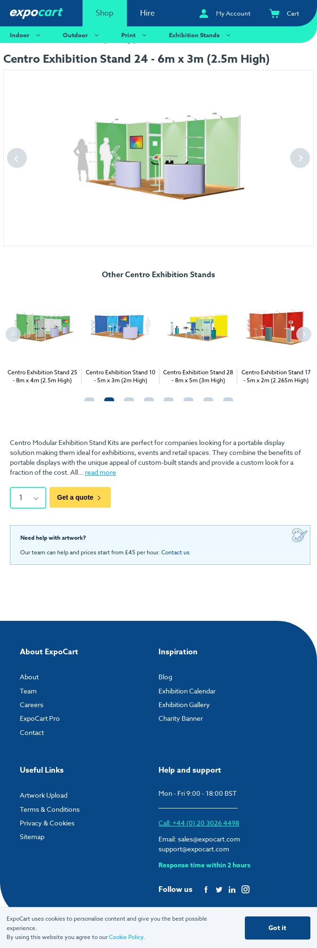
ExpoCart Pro (40, 717)
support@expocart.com (193, 847)
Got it (277, 928)
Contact (32, 730)
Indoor (26, 34)
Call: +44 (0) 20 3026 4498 (198, 821)
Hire (147, 13)
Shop (105, 13)
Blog (165, 675)
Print (135, 34)
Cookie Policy (126, 937)
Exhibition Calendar (187, 689)
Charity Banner (180, 717)
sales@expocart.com (209, 837)
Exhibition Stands (201, 34)
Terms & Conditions (50, 807)
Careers (31, 703)
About (29, 675)
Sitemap (32, 835)
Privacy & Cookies (47, 821)
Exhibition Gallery (184, 703)
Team (28, 689)
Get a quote (80, 497)
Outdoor (82, 34)
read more (100, 472)
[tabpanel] (42, 335)
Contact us (175, 551)
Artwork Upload (43, 794)
